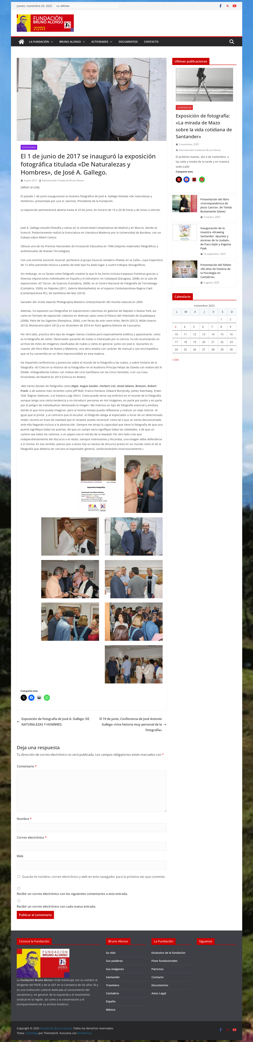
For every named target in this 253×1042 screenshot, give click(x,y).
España (110, 1001)
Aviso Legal (158, 993)
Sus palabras (114, 961)
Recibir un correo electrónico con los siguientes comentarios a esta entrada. (72, 894)
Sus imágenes (115, 969)
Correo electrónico (32, 837)
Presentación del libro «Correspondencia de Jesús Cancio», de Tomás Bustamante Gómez (216, 205)
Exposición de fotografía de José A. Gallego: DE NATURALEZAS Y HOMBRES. (53, 722)
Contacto (151, 41)
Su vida (110, 953)
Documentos (128, 41)
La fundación (39, 41)
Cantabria (112, 993)
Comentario (27, 766)
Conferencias (184, 107)
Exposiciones (29, 147)
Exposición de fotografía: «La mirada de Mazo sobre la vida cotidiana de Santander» (204, 126)
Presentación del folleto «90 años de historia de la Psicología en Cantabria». (215, 271)
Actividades (99, 41)
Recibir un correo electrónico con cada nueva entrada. (56, 906)
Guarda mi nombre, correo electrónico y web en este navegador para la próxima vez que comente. (93, 877)
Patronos (157, 969)
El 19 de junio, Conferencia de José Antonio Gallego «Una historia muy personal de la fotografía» (132, 724)
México (110, 1009)
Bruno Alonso (70, 41)
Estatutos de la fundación (168, 953)
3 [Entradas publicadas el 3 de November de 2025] (175, 327)
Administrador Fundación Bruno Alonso (63, 180)
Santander (113, 977)
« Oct (175, 359)
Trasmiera (112, 985)
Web (20, 856)
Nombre (24, 819)
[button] (51, 41)
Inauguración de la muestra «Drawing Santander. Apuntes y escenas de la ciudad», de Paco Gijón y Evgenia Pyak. (215, 238)
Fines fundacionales (164, 961)
